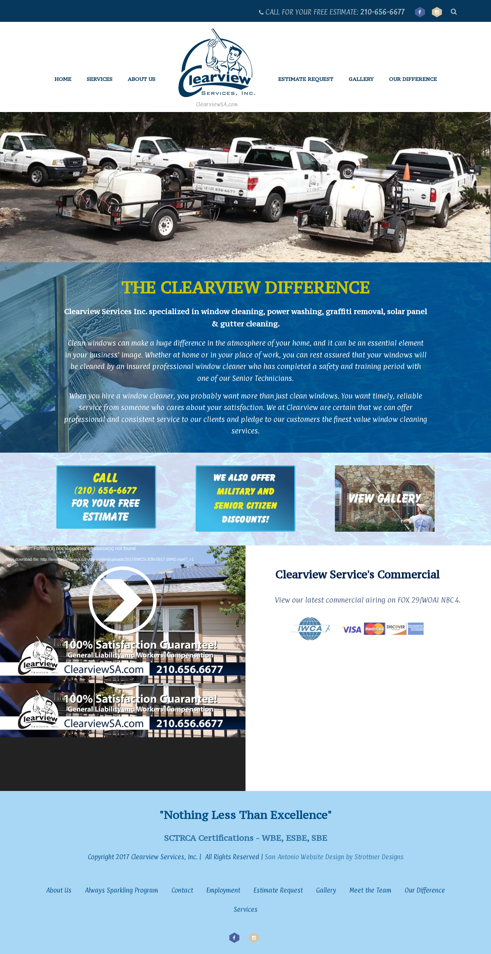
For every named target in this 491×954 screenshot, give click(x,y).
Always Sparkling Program (121, 890)
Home (62, 79)
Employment (223, 890)
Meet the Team (370, 890)
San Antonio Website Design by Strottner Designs (333, 857)
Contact (182, 890)
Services (99, 79)
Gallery (361, 79)
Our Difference (413, 79)
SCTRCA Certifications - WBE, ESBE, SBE (245, 837)
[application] (123, 668)
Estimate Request (305, 79)
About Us (141, 79)
